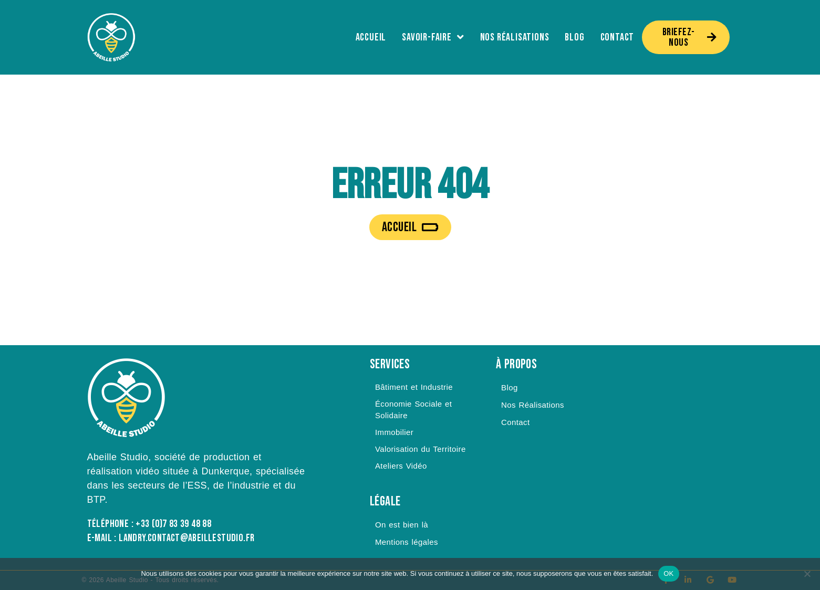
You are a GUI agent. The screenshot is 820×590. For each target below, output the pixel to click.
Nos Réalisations (514, 37)
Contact (617, 37)
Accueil (371, 37)
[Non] (807, 573)
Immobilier (394, 432)
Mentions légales (406, 541)
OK (668, 573)
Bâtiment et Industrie (414, 386)
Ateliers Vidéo (401, 465)
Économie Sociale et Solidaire (413, 409)
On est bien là (401, 524)
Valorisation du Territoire (420, 448)
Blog (574, 37)
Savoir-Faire (433, 37)
